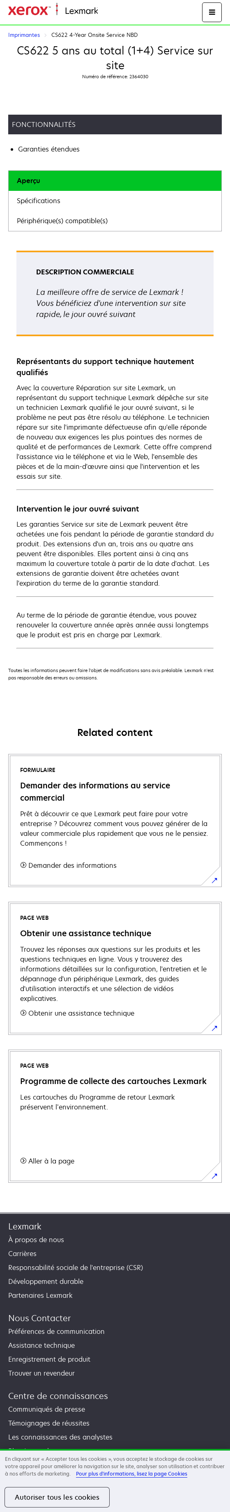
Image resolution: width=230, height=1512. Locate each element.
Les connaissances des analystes (60, 1437)
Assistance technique (41, 1345)
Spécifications (38, 200)
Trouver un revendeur (41, 1373)
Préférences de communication (56, 1331)
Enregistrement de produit (49, 1359)
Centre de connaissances (58, 1395)
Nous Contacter (39, 1318)
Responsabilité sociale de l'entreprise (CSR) (75, 1267)
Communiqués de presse (46, 1409)
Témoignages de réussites (49, 1423)
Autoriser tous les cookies (57, 1497)
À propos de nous (36, 1239)
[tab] (115, 181)
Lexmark (24, 1226)
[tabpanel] (115, 449)
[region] (115, 1480)
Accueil (107, 11)
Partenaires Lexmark (40, 1295)
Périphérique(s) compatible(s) (62, 220)
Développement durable (45, 1281)
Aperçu (28, 180)
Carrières (22, 1253)
